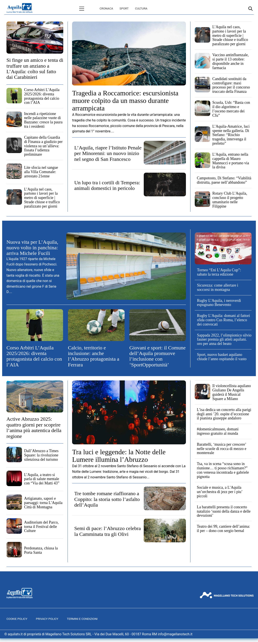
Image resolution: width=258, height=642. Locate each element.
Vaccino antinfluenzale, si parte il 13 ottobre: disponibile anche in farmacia (230, 61)
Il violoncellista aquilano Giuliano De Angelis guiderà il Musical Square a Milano (231, 392)
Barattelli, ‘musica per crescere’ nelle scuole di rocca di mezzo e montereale (221, 448)
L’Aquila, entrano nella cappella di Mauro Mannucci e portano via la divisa (230, 160)
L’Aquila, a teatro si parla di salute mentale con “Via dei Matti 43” (41, 479)
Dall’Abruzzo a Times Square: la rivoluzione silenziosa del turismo (41, 455)
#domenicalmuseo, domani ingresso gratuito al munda (218, 431)
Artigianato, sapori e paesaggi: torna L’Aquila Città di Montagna (43, 502)
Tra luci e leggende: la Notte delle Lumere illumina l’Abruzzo (118, 455)
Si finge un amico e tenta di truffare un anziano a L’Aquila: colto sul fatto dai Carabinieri (34, 68)
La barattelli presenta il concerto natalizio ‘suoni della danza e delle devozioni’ (223, 511)
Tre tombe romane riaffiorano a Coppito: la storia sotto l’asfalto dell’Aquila (107, 499)
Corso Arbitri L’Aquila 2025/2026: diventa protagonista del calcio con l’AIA (41, 96)
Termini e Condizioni (82, 618)
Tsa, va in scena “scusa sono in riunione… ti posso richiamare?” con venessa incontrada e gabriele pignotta (223, 470)
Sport (105, 8)
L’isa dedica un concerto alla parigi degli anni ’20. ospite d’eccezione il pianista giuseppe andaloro (224, 414)
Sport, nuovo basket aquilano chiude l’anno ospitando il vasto (221, 356)
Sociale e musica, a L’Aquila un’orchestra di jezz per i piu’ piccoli (219, 491)
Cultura (123, 8)
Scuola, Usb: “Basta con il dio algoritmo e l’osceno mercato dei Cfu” (231, 108)
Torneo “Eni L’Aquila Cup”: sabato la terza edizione (219, 272)
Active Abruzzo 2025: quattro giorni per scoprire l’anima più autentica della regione (33, 427)
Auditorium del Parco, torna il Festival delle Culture (41, 526)
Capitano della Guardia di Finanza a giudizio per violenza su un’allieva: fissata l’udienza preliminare (43, 146)
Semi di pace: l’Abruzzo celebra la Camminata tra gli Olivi (107, 531)
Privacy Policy (47, 618)
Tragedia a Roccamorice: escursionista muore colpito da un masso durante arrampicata (125, 100)
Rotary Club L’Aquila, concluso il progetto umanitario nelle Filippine (229, 199)
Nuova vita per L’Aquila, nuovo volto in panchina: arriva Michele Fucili (32, 247)
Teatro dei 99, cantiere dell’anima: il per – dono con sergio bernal (223, 528)
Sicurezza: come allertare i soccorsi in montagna (217, 287)
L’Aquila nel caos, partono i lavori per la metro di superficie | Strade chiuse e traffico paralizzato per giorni (42, 197)
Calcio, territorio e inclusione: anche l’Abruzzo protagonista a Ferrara (93, 356)
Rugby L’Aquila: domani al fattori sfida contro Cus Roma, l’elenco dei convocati (223, 319)
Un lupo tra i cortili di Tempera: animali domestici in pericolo (107, 185)
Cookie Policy (16, 618)
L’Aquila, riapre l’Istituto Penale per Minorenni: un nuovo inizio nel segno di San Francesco (107, 153)
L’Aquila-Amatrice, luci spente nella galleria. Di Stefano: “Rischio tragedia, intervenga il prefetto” (231, 135)
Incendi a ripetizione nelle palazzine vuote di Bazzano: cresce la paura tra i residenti (43, 120)
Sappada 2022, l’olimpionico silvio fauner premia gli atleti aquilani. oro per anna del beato (224, 339)
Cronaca (88, 8)
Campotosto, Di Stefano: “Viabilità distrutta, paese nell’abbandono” (224, 180)
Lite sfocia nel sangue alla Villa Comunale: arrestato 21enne (41, 171)
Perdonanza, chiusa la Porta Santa (41, 550)
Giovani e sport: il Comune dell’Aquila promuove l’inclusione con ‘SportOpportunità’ (157, 356)
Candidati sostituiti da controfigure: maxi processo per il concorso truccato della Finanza (231, 85)
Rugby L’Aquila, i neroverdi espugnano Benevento (219, 302)
